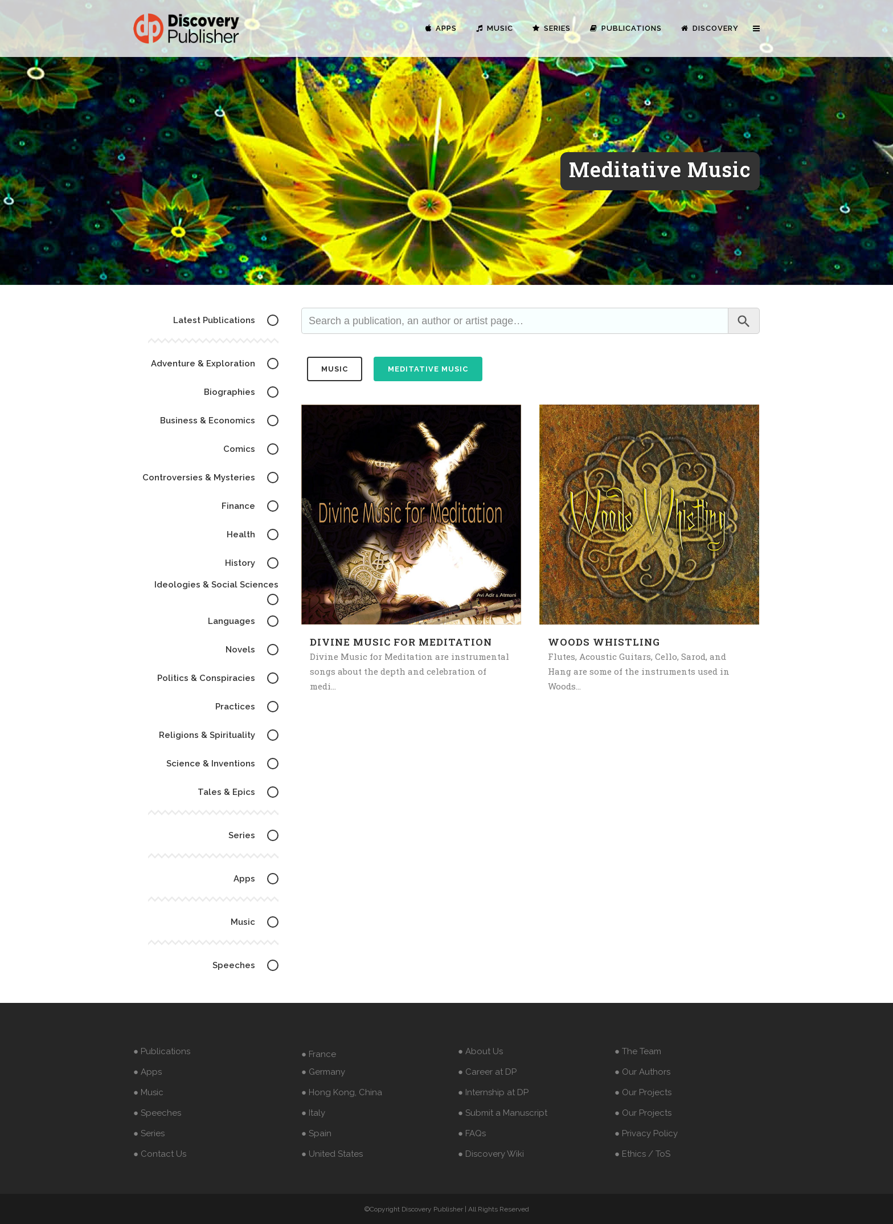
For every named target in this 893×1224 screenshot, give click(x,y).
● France (318, 1054)
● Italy (313, 1113)
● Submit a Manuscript (502, 1113)
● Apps (147, 1072)
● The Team (638, 1051)
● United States (332, 1154)
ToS (663, 1154)
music (334, 369)
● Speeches (157, 1113)
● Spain (316, 1133)
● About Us (480, 1051)
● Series (149, 1133)
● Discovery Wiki (491, 1154)
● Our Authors (642, 1072)
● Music (148, 1092)
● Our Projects (643, 1092)
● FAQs (472, 1133)
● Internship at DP (493, 1092)
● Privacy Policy (646, 1133)
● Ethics (630, 1154)
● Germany (323, 1072)
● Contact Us (159, 1154)
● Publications (161, 1051)
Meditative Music (428, 369)
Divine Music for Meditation (401, 641)
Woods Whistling (604, 641)
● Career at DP (487, 1072)
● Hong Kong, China (341, 1092)
